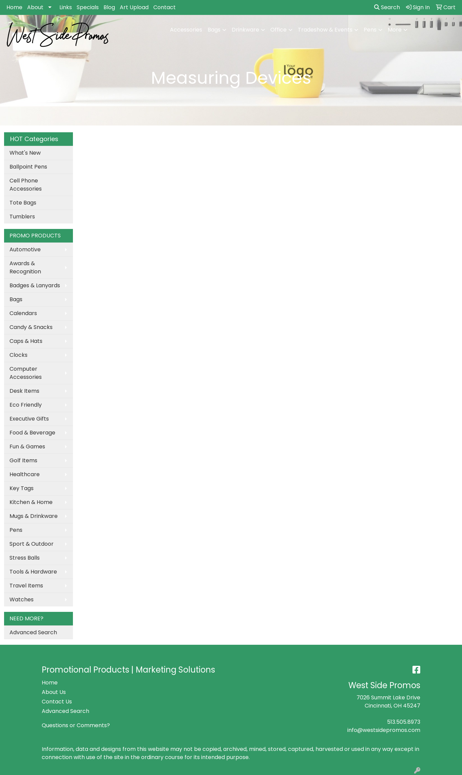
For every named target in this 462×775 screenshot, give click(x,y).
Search (387, 7)
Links (65, 7)
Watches (21, 599)
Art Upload (134, 7)
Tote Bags (22, 203)
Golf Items (23, 460)
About (35, 7)
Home (14, 7)
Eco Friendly (25, 405)
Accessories (186, 30)
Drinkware (245, 30)
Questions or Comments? (76, 725)
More (395, 30)
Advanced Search (33, 632)
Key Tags (21, 488)
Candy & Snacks (31, 327)
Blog (109, 7)
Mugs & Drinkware (33, 516)
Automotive (25, 249)
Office (278, 30)
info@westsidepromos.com (383, 730)
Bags (214, 30)
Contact (164, 7)
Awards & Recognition (25, 267)
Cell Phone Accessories (25, 185)
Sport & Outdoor (31, 544)
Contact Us (57, 701)
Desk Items (24, 391)
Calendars (23, 313)
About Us (54, 692)
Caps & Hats (25, 341)
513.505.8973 (403, 722)
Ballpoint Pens (28, 167)
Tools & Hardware (33, 572)
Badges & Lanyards (34, 285)
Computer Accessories (25, 373)
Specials (88, 7)
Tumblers (22, 216)
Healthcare (24, 474)
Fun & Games (27, 446)
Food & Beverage (32, 433)
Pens (370, 30)
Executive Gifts (29, 419)
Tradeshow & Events (325, 30)
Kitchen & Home (31, 502)
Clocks (18, 355)
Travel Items (26, 585)
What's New (25, 153)
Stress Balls (24, 558)
